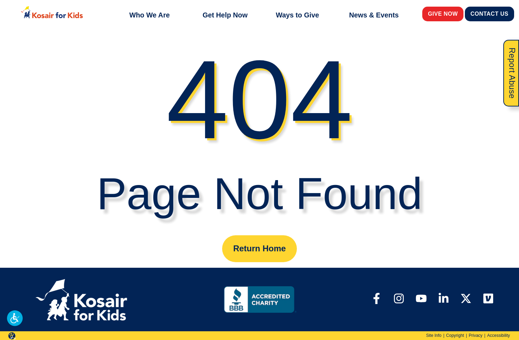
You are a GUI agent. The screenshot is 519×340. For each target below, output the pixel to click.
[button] (15, 318)
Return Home (259, 248)
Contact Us (489, 13)
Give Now (443, 13)
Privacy (475, 335)
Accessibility (498, 335)
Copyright (455, 335)
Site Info (433, 335)
